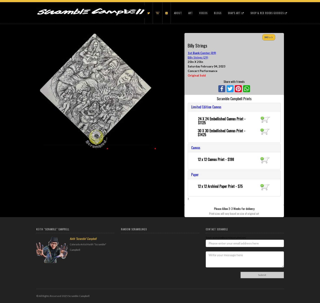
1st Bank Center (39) (202, 53)
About (178, 13)
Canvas (195, 147)
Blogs (217, 13)
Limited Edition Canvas (206, 107)
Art (190, 13)
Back (269, 37)
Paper (195, 174)
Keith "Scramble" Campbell (83, 238)
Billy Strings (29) (198, 57)
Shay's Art (236, 13)
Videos (203, 13)
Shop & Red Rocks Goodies (268, 13)
